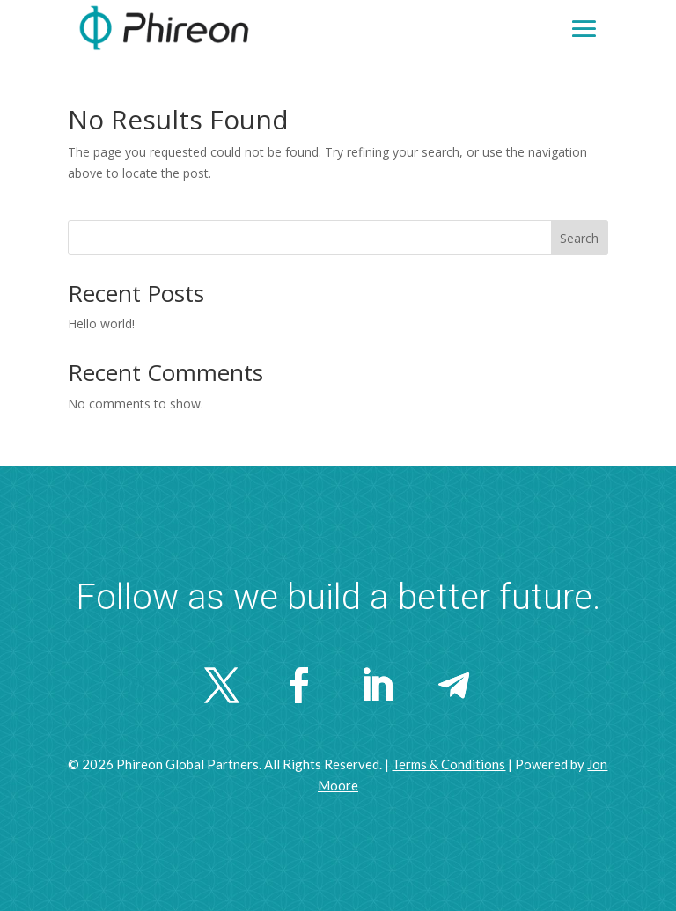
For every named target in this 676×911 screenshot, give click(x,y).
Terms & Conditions (448, 764)
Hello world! (101, 323)
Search (579, 238)
